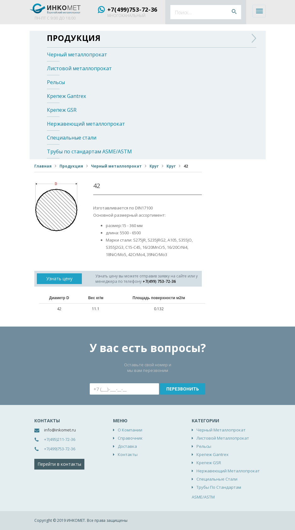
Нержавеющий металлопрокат (86, 123)
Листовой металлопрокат (79, 68)
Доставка (127, 446)
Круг (154, 166)
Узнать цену (59, 279)
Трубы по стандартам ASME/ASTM (89, 151)
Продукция (74, 37)
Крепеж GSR (62, 109)
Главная (43, 166)
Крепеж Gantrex (66, 96)
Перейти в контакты (59, 464)
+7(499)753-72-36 (132, 9)
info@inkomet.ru (60, 430)
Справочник (130, 438)
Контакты (128, 454)
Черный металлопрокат (77, 54)
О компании (130, 430)
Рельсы (56, 82)
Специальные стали (71, 137)
